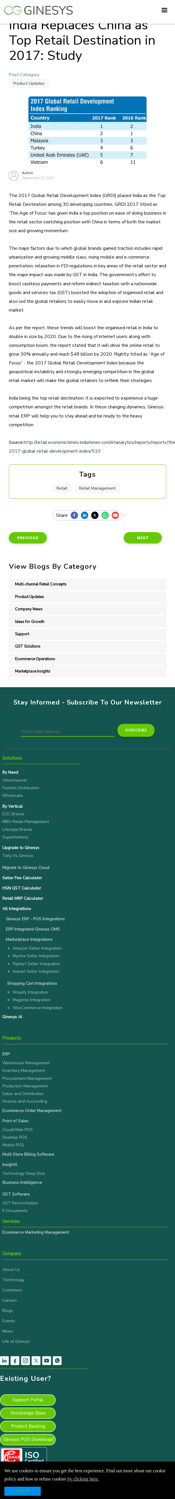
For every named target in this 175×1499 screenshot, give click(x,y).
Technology (13, 1280)
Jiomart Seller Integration (36, 971)
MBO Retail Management (25, 821)
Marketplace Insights (32, 671)
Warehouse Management (26, 1063)
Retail (62, 488)
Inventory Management (23, 1070)
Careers (9, 1300)
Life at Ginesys (16, 1341)
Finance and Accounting (24, 1101)
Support (22, 634)
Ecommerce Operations (35, 659)
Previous (27, 537)
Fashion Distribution (20, 788)
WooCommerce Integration (37, 1008)
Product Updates (29, 83)
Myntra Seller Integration (36, 956)
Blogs (7, 1310)
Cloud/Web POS (17, 1130)
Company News (29, 609)
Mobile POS (13, 1145)
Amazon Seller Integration (37, 948)
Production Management (25, 1086)
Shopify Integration (30, 992)
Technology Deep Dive (23, 1173)
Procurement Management (27, 1078)
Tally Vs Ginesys (17, 855)
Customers (12, 1290)
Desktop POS (14, 1137)
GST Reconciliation (20, 1203)
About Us (11, 1269)
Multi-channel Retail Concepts (41, 584)
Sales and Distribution (23, 1093)
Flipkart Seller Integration (36, 964)
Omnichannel (14, 780)
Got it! (22, 1491)
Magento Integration (31, 1000)
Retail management (97, 488)
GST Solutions (27, 646)
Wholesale (12, 795)
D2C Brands (13, 814)
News (7, 1331)
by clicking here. (83, 1478)
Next (143, 537)
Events (8, 1321)
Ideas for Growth (29, 621)
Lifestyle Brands (17, 829)
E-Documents (15, 1210)
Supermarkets (15, 837)
